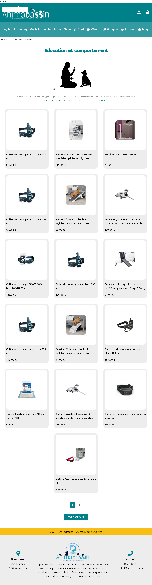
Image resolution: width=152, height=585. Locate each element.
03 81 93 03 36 (131, 564)
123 (11, 295)
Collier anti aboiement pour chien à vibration (125, 416)
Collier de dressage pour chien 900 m (75, 286)
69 (60, 230)
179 (110, 230)
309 (61, 490)
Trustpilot (4, 1)
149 (61, 165)
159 (11, 230)
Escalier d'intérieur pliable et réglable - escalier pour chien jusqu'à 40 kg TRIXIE (72, 353)
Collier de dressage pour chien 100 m (26, 222)
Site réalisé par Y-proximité (89, 532)
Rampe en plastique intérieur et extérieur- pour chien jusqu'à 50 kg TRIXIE (125, 288)
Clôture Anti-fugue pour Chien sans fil (76, 481)
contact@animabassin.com (130, 568)
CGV (52, 532)
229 (61, 295)
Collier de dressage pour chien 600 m (26, 157)
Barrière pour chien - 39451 (120, 155)
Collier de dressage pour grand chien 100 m (122, 351)
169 (11, 360)
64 (109, 165)
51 (109, 295)
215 (11, 165)
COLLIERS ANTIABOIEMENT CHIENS (56, 101)
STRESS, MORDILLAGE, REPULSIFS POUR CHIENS (90, 101)
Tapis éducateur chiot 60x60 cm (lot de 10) (25, 416)
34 (60, 360)
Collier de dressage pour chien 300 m (26, 351)
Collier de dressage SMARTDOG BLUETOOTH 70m (24, 286)
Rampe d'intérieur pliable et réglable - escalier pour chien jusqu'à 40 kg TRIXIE (72, 224)
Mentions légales (65, 532)
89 (109, 425)
